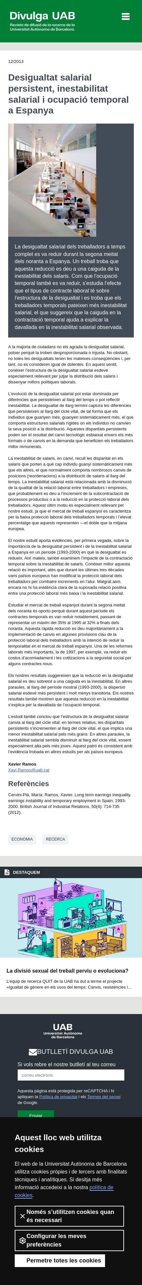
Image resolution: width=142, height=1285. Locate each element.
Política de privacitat (58, 1096)
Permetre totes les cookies (60, 1260)
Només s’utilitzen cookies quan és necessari (66, 1216)
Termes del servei (103, 1096)
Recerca (55, 839)
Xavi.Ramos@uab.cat (28, 770)
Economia (22, 839)
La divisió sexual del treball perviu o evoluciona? (68, 971)
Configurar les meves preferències (52, 1240)
